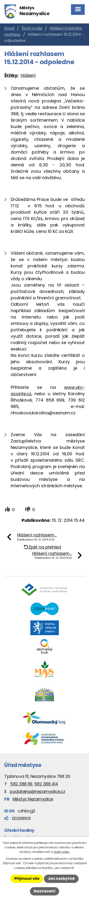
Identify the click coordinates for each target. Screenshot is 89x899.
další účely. (62, 852)
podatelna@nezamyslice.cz (37, 791)
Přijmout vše (26, 878)
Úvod (9, 28)
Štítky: (11, 75)
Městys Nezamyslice (33, 799)
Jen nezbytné (61, 878)
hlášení (28, 75)
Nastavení (44, 891)
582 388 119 (21, 784)
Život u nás (32, 28)
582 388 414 (46, 784)
